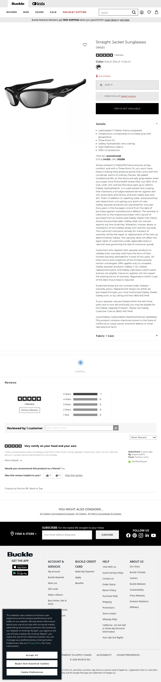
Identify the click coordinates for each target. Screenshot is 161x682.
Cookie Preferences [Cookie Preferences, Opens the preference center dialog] (32, 672)
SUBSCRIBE (107, 534)
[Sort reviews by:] (143, 437)
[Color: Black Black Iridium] (98, 67)
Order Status (109, 584)
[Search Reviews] (82, 427)
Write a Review (29, 410)
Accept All (32, 655)
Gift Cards (53, 588)
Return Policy (109, 590)
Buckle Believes (138, 583)
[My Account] (141, 12)
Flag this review (73, 475)
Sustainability (137, 589)
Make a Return (55, 594)
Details (127, 124)
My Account (54, 571)
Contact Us (108, 578)
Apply (78, 577)
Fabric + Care (127, 335)
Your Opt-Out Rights (113, 637)
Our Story (135, 566)
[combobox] (114, 12)
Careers (134, 578)
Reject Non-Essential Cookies (32, 663)
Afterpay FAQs (110, 619)
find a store (26, 534)
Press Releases (137, 595)
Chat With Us (109, 566)
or (112, 19)
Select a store (128, 96)
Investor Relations (139, 601)
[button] (11, 12)
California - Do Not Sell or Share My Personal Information (114, 628)
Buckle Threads (137, 572)
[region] (32, 644)
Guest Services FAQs (113, 572)
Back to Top (36, 488)
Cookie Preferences (128, 654)
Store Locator (109, 613)
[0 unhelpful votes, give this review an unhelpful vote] (58, 475)
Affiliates (134, 607)
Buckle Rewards (56, 577)
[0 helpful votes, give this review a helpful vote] (48, 475)
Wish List (52, 583)
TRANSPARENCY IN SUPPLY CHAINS (73, 654)
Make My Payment (84, 571)
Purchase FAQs (110, 595)
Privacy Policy (35, 643)
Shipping (107, 601)
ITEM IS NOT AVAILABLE (127, 108)
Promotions (109, 607)
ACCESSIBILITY (104, 654)
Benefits (79, 583)
